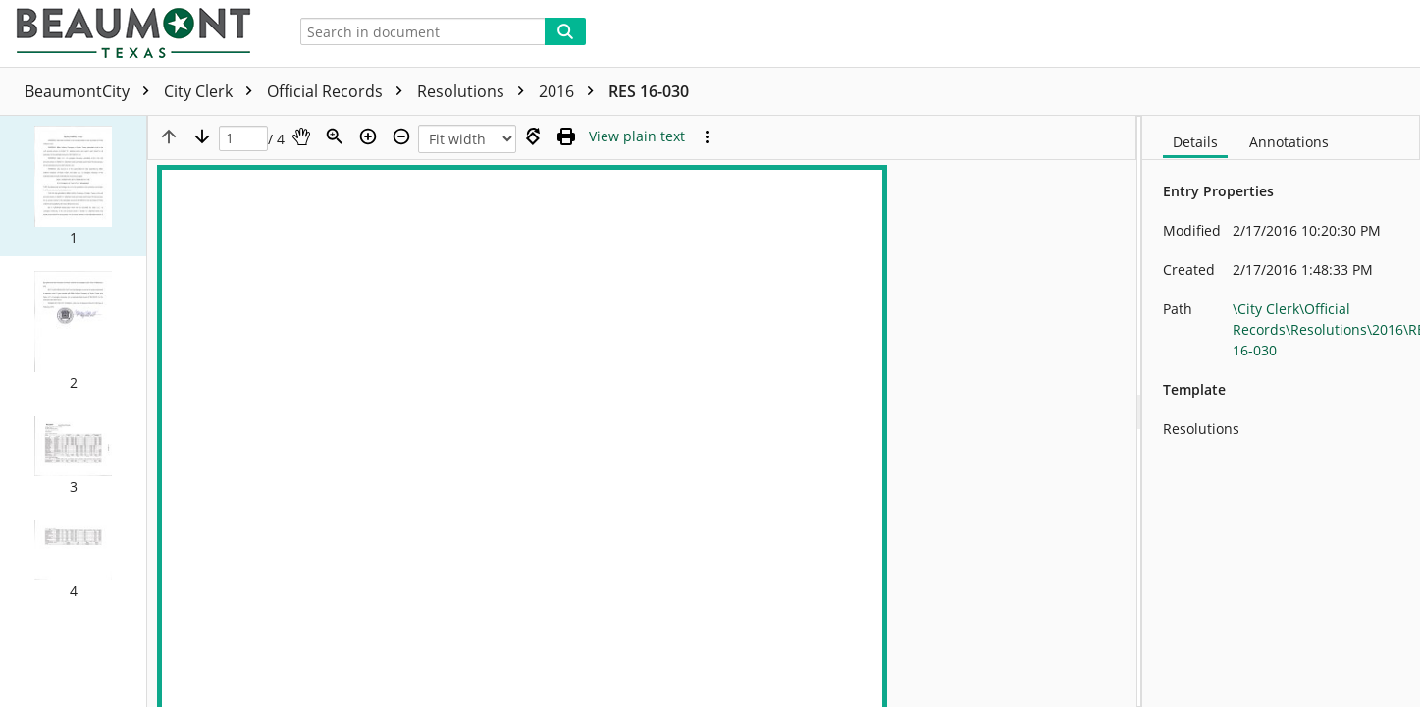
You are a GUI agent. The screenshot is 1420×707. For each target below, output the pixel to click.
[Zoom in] (368, 136)
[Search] (565, 31)
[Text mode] (637, 136)
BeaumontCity (92, 91)
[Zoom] (334, 136)
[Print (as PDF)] (566, 136)
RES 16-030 (648, 91)
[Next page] (202, 136)
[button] (73, 186)
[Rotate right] (533, 136)
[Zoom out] (401, 136)
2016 (571, 91)
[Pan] (301, 136)
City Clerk (213, 91)
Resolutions (475, 91)
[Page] (243, 139)
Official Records (339, 91)
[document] (1281, 411)
